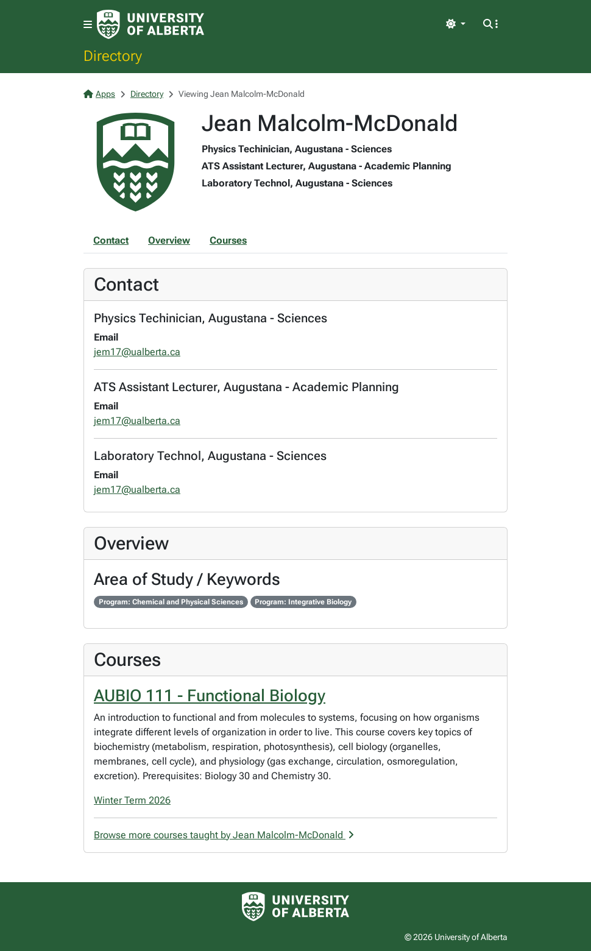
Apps (99, 94)
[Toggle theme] (455, 24)
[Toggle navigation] (87, 24)
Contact (111, 240)
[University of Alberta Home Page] (150, 24)
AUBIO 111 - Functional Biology (209, 695)
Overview (169, 240)
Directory (112, 55)
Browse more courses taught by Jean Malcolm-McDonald (224, 835)
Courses (228, 240)
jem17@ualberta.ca (137, 352)
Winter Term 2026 (132, 800)
